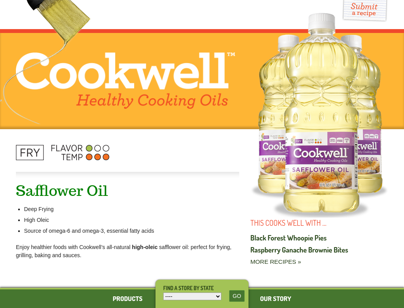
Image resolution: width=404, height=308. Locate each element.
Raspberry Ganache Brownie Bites (299, 249)
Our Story (275, 298)
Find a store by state (188, 288)
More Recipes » (275, 261)
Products (128, 298)
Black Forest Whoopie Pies (288, 237)
